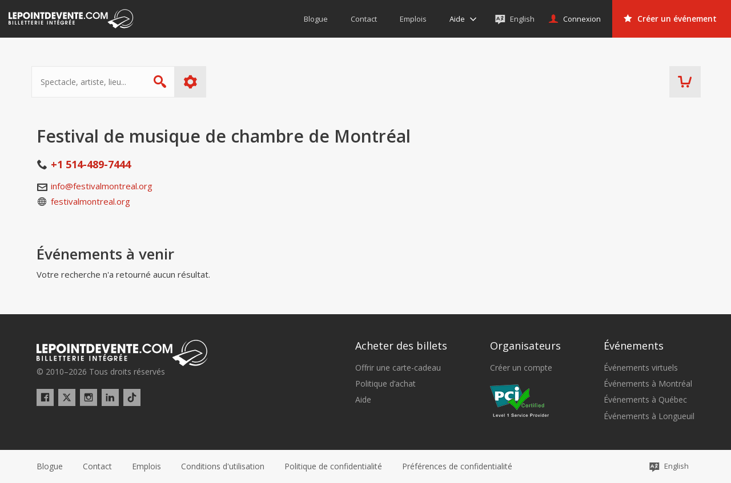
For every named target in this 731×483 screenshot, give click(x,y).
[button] (457, 466)
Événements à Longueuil (649, 416)
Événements (634, 345)
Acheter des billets (401, 345)
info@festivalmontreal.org (101, 186)
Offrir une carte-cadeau (398, 368)
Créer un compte (521, 368)
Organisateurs (525, 345)
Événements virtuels (641, 368)
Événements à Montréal (648, 384)
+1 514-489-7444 (91, 164)
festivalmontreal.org (90, 201)
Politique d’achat (385, 384)
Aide (363, 400)
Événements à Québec (645, 400)
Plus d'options (195, 82)
